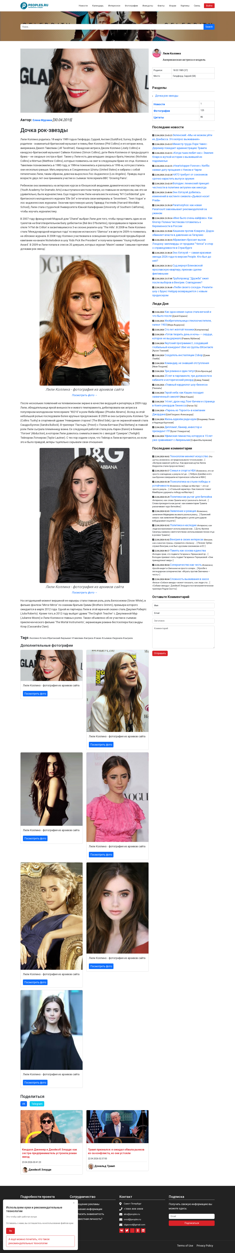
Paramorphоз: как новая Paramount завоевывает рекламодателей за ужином (179, 209)
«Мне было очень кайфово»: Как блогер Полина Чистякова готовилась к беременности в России (182, 222)
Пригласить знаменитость (88, 1214)
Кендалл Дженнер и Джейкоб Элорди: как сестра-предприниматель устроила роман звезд (49, 1153)
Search (209, 26)
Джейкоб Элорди (39, 1169)
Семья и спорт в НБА (183, 470)
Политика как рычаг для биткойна (191, 496)
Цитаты (159, 117)
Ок (10, 1231)
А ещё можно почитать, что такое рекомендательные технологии (29, 1241)
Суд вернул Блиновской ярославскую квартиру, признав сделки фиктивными (177, 269)
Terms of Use (185, 1245)
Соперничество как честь (186, 564)
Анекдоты (147, 5)
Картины (185, 5)
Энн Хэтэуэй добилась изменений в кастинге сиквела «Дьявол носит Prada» (181, 196)
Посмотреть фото (35, 693)
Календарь (98, 5)
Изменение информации (87, 1209)
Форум (172, 5)
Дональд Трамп (104, 1166)
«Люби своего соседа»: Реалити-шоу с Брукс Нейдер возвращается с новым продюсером (182, 291)
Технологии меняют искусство (189, 456)
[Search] (112, 27)
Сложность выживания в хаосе (189, 579)
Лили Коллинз (172, 53)
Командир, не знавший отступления (187, 363)
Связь (197, 5)
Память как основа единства (188, 550)
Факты (161, 5)
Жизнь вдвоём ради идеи (181, 419)
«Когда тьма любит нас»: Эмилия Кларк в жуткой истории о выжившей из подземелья (182, 156)
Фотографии (131, 5)
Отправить (160, 653)
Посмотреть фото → (84, 395)
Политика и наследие (183, 525)
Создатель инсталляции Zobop (184, 355)
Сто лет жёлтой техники (179, 329)
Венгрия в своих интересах (187, 539)
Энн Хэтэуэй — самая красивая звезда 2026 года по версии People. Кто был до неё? (181, 256)
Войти (209, 5)
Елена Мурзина (42, 120)
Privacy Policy (205, 1245)
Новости (83, 5)
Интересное (114, 5)
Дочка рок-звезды (166, 95)
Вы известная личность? (87, 1218)
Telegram (37, 1103)
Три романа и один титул (180, 371)
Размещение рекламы (86, 1204)
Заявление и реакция (183, 511)
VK (23, 1103)
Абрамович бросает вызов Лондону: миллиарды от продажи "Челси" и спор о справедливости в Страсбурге (182, 243)
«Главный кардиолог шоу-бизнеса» (186, 384)
